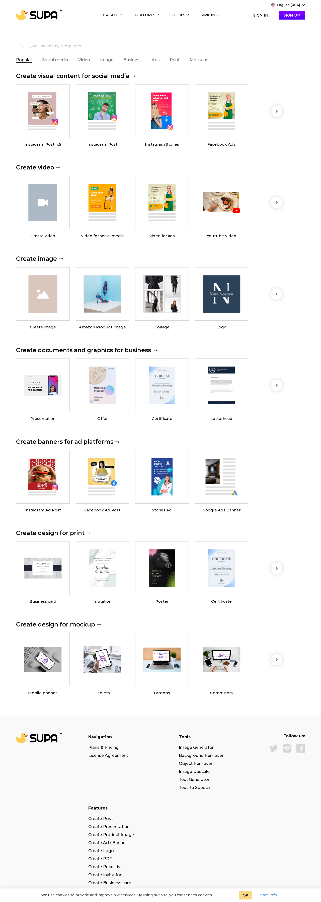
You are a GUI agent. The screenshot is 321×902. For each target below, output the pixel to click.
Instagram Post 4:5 (43, 144)
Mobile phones (42, 692)
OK (245, 895)
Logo (221, 327)
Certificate (162, 418)
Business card (42, 601)
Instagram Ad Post (43, 510)
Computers (221, 692)
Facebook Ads (221, 144)
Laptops (162, 692)
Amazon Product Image (102, 327)
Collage (162, 327)
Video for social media (102, 235)
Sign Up (292, 15)
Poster (162, 601)
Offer (102, 418)
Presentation (42, 418)
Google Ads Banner (221, 510)
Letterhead (221, 418)
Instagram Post (102, 144)
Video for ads (162, 235)
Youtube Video (221, 235)
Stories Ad (162, 510)
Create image (43, 327)
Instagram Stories (162, 144)
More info (268, 895)
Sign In (260, 15)
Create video (43, 235)
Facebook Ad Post (102, 510)
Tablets (102, 692)
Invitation (102, 601)
